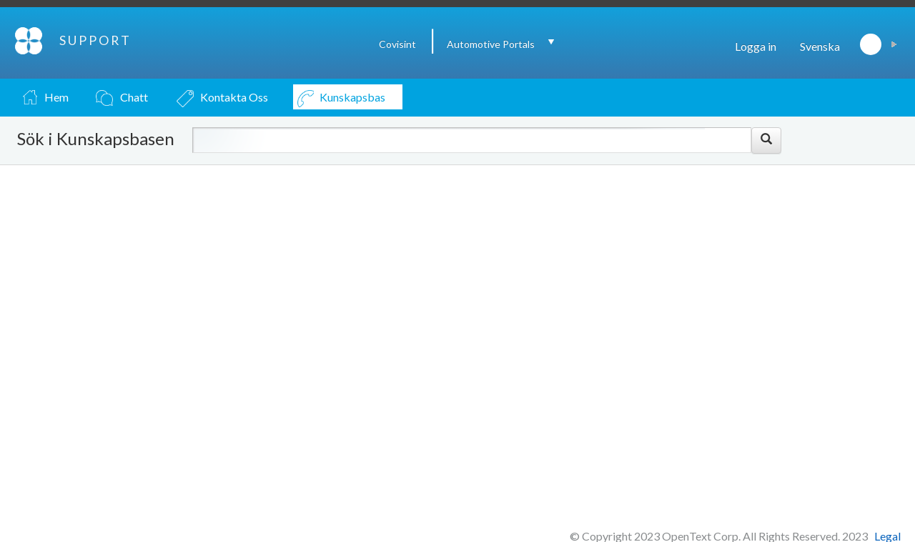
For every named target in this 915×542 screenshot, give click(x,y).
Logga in (755, 46)
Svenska (820, 46)
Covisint (397, 44)
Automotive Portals (491, 44)
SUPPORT (95, 40)
